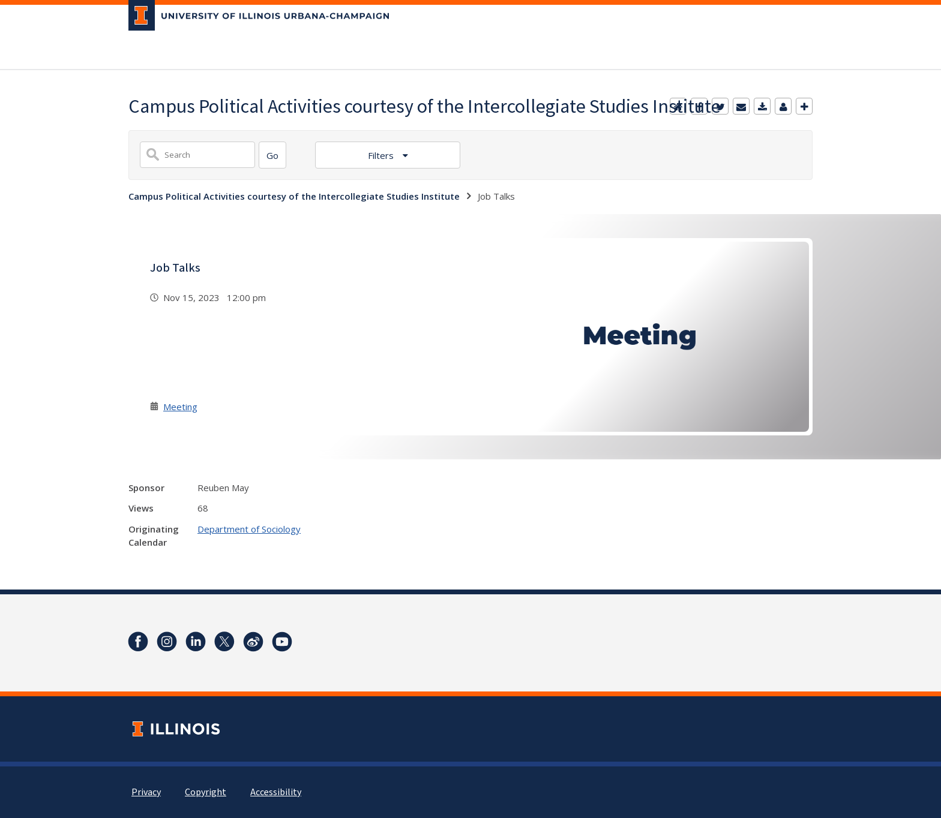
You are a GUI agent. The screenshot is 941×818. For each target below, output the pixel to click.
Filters (382, 155)
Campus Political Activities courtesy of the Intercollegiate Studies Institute (294, 196)
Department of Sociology (249, 529)
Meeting (180, 407)
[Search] (272, 155)
